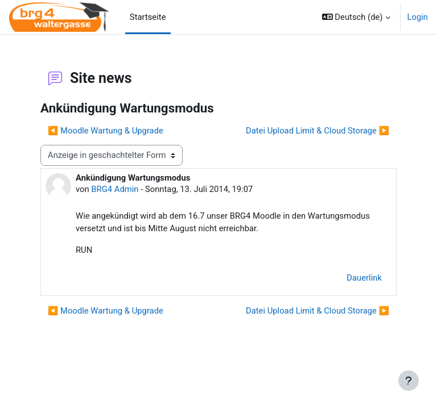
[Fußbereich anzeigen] (408, 380)
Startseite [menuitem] (148, 17)
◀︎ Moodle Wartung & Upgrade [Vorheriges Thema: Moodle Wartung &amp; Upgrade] (105, 131)
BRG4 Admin (114, 189)
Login (417, 17)
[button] (356, 17)
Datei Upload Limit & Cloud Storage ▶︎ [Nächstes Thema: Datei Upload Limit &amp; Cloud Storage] (317, 131)
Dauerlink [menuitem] (364, 278)
